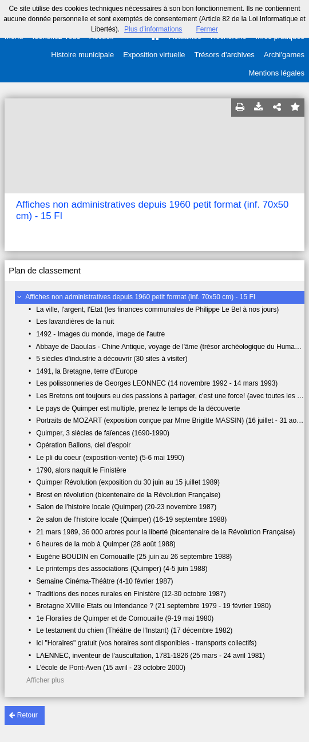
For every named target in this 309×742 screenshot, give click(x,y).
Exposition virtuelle (154, 54)
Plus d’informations (153, 29)
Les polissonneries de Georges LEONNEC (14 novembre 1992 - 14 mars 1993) (157, 383)
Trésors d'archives (225, 54)
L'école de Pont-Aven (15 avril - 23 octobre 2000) (110, 668)
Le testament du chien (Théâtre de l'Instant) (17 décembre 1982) (134, 630)
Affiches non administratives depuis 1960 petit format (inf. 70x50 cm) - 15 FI (140, 297)
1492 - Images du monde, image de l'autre (100, 334)
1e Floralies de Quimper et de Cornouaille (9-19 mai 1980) (124, 618)
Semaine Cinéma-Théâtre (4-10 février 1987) (104, 581)
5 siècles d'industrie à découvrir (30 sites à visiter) (111, 359)
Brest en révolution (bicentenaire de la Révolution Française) (128, 495)
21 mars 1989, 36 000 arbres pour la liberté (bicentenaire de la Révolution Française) (165, 532)
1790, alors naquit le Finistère (81, 470)
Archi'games (284, 54)
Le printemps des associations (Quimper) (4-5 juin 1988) (121, 569)
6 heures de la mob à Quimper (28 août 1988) (105, 544)
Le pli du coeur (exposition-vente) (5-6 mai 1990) (110, 458)
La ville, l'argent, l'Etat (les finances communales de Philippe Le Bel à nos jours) (157, 309)
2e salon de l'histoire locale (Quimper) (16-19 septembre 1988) (131, 519)
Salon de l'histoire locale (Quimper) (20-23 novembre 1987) (126, 507)
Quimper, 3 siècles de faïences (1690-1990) (102, 433)
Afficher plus (45, 680)
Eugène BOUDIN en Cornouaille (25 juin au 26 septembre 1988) (134, 557)
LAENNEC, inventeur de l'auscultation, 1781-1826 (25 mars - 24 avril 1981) (150, 656)
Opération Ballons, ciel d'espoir (83, 445)
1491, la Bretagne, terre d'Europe (86, 371)
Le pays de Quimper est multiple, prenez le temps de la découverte (138, 408)
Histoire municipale (82, 54)
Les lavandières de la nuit (75, 322)
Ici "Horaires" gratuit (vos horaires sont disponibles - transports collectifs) (146, 643)
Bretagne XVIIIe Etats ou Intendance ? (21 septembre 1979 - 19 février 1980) (153, 606)
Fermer (207, 29)
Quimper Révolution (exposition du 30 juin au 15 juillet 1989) (128, 482)
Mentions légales (276, 73)
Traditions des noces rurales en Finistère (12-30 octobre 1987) (131, 594)
